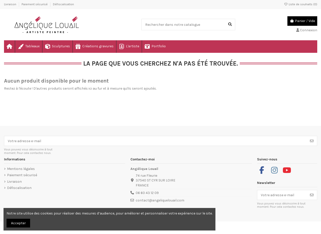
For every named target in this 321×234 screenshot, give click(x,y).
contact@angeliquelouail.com (160, 200)
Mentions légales (21, 169)
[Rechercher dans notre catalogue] (230, 24)
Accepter (18, 223)
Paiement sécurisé (35, 4)
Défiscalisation (63, 4)
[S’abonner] (311, 141)
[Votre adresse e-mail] (155, 141)
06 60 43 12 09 (147, 193)
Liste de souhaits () (300, 4)
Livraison (10, 4)
